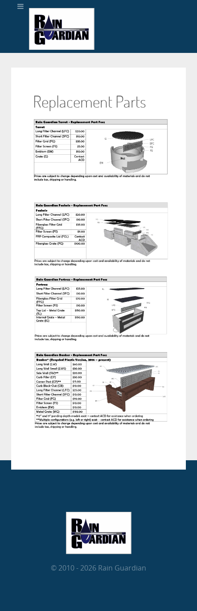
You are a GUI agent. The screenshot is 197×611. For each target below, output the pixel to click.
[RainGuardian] (61, 47)
